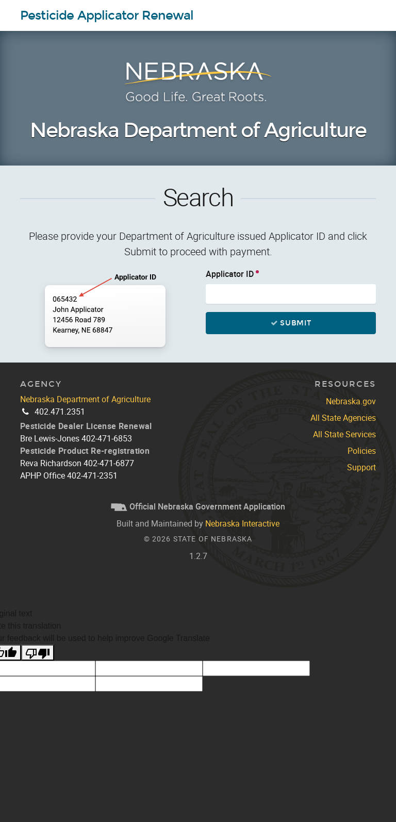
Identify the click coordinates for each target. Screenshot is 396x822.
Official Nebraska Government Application (198, 506)
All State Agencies (343, 417)
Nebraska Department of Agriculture (198, 131)
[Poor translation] (37, 653)
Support (361, 467)
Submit (291, 323)
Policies (362, 450)
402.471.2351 (60, 411)
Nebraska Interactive (242, 523)
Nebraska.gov (351, 401)
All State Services (344, 434)
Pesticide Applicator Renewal (106, 15)
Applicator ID (230, 274)
